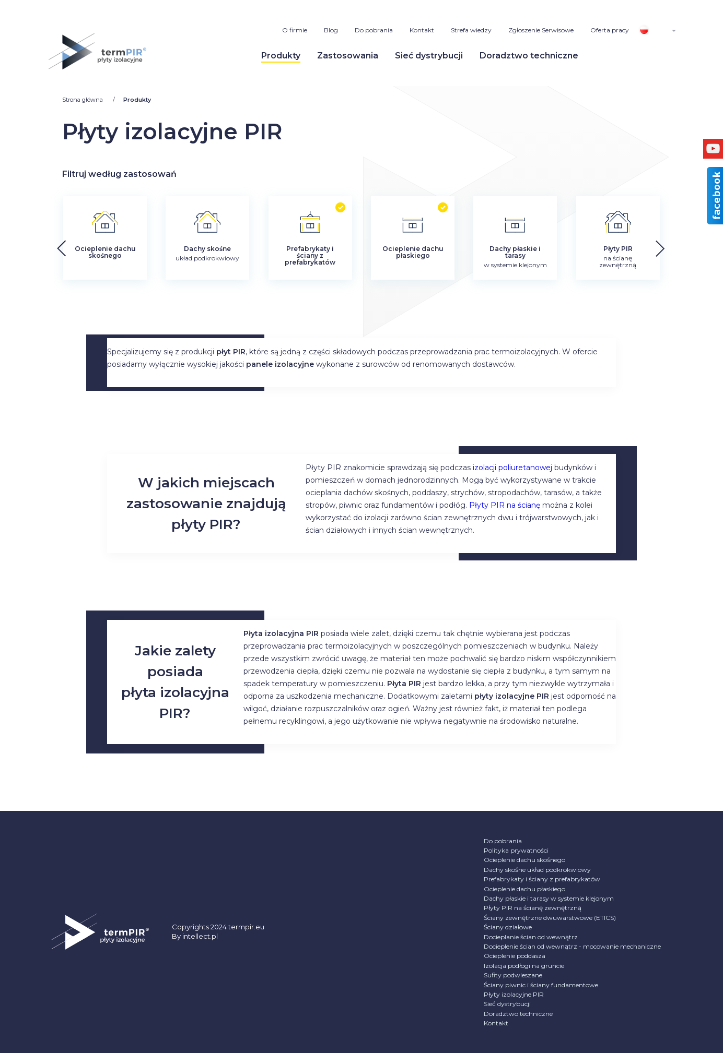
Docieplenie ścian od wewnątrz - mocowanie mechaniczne (572, 946)
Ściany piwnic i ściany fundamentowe (541, 985)
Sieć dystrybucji (429, 56)
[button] (688, 245)
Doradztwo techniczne (529, 56)
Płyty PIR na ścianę (504, 505)
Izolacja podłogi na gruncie (524, 966)
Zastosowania (347, 56)
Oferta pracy (609, 30)
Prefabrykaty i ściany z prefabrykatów (542, 879)
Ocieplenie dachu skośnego (524, 860)
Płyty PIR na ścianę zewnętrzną (532, 908)
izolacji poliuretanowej (512, 467)
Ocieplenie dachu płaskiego (524, 889)
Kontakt (422, 30)
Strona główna (83, 99)
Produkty (280, 56)
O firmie (294, 30)
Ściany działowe (508, 927)
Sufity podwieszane (513, 975)
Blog (331, 30)
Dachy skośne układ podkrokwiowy (537, 869)
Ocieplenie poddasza (514, 956)
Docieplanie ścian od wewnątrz (531, 937)
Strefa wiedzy (471, 30)
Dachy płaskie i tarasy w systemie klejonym (549, 898)
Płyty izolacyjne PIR (514, 994)
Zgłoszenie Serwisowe (541, 30)
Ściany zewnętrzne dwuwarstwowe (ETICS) (550, 918)
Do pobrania (374, 30)
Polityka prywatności (516, 850)
